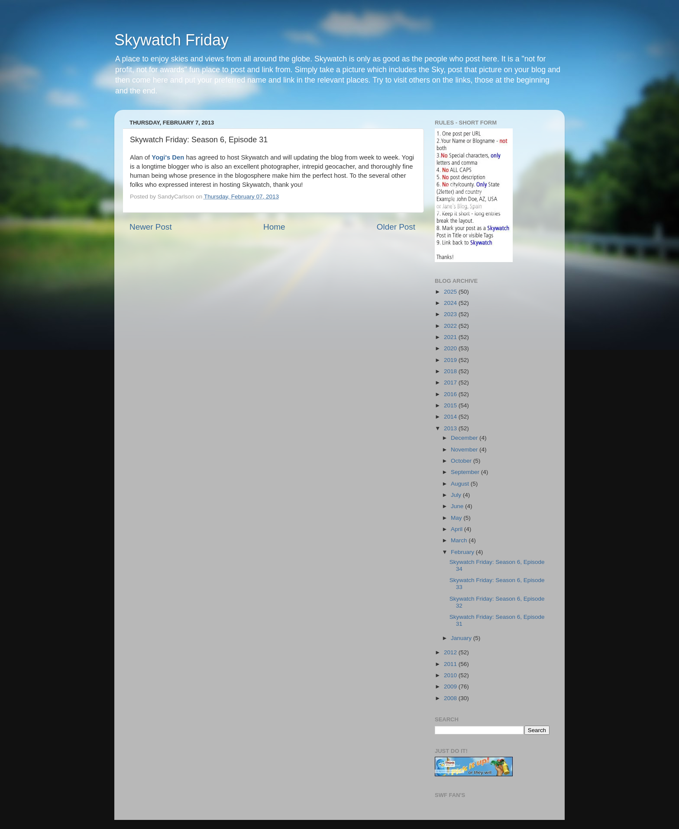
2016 (451, 394)
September (466, 472)
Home (274, 226)
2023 (451, 314)
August (461, 483)
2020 (451, 348)
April (457, 529)
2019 (451, 360)
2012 (451, 652)
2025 (451, 291)
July (457, 495)
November (465, 449)
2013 (451, 428)
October (462, 461)
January (462, 638)
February (463, 552)
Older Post (396, 226)
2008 (451, 698)
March (460, 540)
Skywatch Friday (171, 40)
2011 (451, 664)
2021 (451, 337)
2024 (451, 303)
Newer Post (150, 226)
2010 (451, 675)
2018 (451, 371)
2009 (451, 686)
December (465, 438)
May (457, 518)
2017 (451, 382)
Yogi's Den (168, 157)
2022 (451, 326)
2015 (451, 405)
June (458, 506)
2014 (451, 416)
